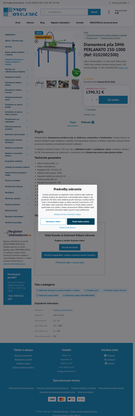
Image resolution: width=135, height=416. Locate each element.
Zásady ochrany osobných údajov (67, 214)
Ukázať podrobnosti (67, 227)
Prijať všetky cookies (80, 221)
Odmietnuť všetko (53, 221)
